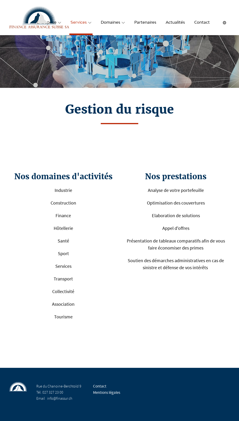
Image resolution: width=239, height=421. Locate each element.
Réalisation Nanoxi (203, 392)
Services (79, 23)
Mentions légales (106, 392)
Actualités (175, 23)
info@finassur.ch (59, 398)
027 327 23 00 (52, 392)
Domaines (110, 23)
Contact (202, 23)
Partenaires (145, 23)
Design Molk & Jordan (203, 399)
